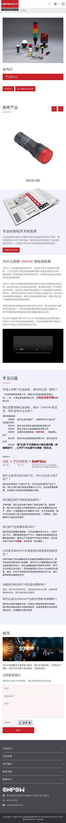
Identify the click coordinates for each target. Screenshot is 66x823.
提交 (18, 730)
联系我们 (8, 89)
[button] (60, 108)
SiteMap (40, 819)
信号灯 (23, 11)
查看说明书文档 (26, 89)
